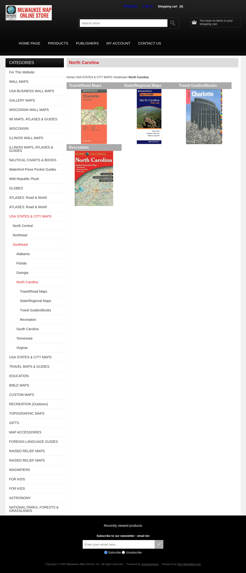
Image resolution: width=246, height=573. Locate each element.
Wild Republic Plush (24, 173)
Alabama (23, 248)
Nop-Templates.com (189, 558)
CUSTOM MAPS (21, 389)
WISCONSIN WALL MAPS (29, 104)
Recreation (79, 144)
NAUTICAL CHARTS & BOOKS (32, 154)
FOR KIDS (17, 474)
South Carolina (27, 323)
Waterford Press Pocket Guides (32, 164)
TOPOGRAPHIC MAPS (26, 408)
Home (70, 71)
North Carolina (27, 276)
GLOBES (16, 183)
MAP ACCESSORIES (25, 427)
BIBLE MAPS (19, 380)
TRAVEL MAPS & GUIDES (29, 361)
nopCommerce (150, 558)
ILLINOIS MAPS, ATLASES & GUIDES (31, 143)
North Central (23, 220)
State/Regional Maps (144, 80)
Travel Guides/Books (201, 80)
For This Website (21, 67)
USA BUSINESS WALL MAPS (31, 85)
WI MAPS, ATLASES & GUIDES (33, 114)
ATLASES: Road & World (28, 192)
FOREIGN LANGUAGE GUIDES (33, 436)
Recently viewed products (123, 520)
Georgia (22, 267)
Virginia (21, 342)
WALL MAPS (19, 76)
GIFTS (14, 417)
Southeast (120, 71)
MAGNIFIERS (19, 464)
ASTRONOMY (20, 492)
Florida (21, 258)
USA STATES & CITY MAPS (94, 71)
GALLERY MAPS (22, 95)
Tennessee (24, 333)
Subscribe (114, 547)
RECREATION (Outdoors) (28, 398)
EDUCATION (19, 370)
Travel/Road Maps (85, 80)
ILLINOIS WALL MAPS (26, 132)
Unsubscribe (134, 547)
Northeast (20, 230)
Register (134, 6)
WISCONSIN (19, 123)
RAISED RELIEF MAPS (27, 445)
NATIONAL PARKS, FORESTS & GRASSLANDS (34, 503)
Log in (149, 6)
